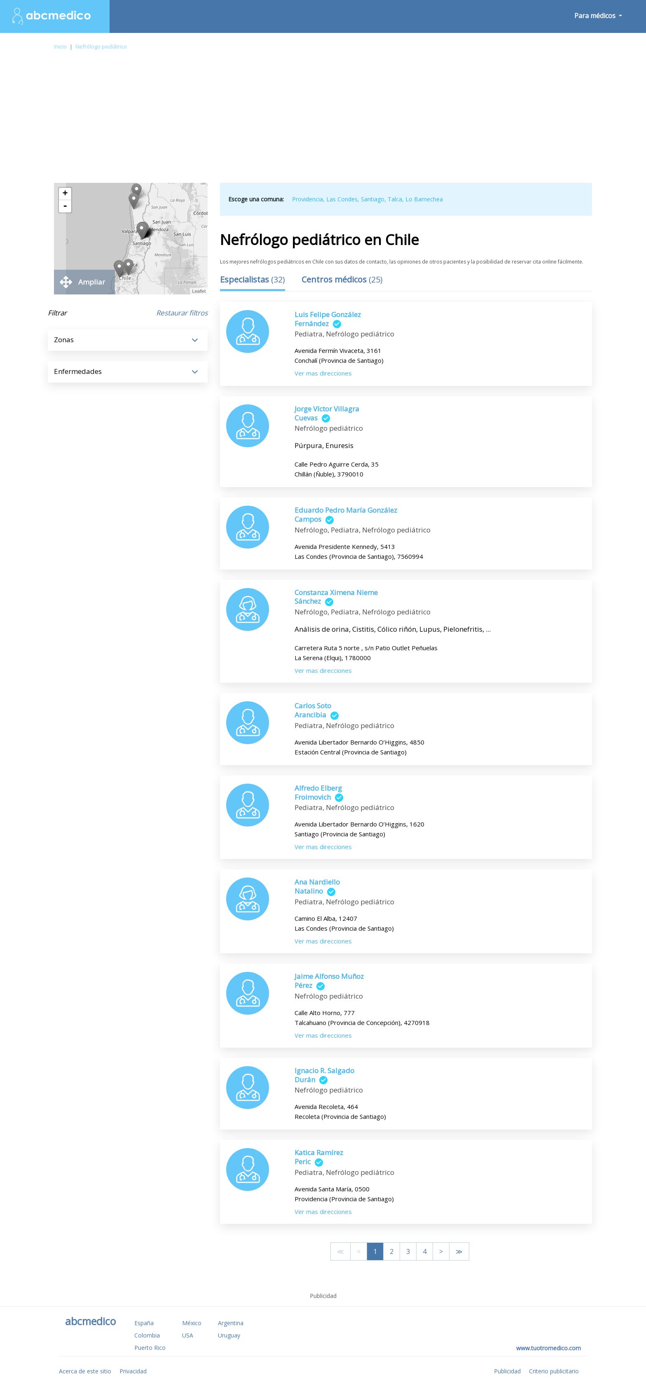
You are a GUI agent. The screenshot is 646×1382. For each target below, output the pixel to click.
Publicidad (507, 1371)
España (144, 1323)
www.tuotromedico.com (548, 1348)
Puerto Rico (150, 1348)
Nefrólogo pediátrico (101, 46)
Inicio (60, 46)
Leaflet (199, 291)
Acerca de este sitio (85, 1371)
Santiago (372, 199)
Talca (395, 199)
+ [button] (65, 194)
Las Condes (342, 199)
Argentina (230, 1323)
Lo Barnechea (424, 199)
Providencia (307, 199)
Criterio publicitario (554, 1371)
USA (187, 1335)
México (191, 1323)
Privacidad (133, 1371)
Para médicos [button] (595, 15)
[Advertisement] (323, 121)
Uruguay (229, 1335)
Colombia (147, 1335)
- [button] (65, 206)
